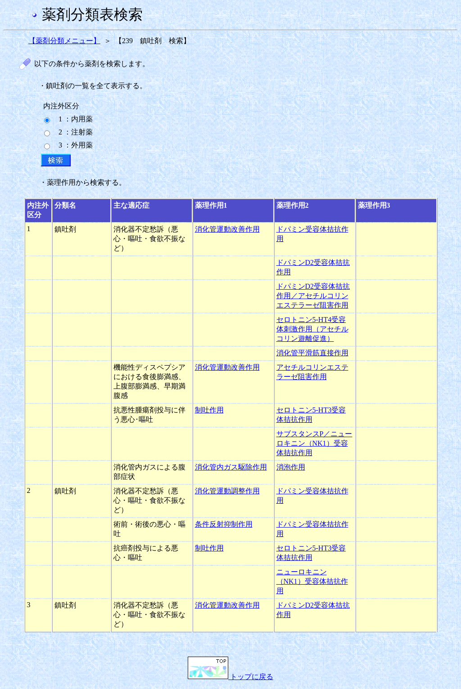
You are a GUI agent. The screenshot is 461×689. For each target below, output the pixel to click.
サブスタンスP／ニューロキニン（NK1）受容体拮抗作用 (314, 443)
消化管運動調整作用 (227, 491)
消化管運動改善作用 (227, 229)
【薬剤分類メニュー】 (64, 41)
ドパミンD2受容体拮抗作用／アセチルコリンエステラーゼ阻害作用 (313, 295)
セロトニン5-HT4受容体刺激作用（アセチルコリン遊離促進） (312, 329)
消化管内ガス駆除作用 (231, 467)
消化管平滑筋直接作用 (312, 353)
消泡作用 (290, 467)
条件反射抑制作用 (224, 524)
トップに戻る (230, 676)
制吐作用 (209, 410)
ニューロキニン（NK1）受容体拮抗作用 (312, 581)
